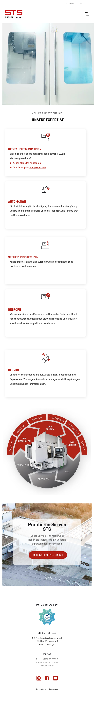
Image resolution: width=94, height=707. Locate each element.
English (82, 4)
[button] (87, 14)
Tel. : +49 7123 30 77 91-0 (47, 659)
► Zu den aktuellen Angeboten (25, 163)
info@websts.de (37, 167)
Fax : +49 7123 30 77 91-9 (47, 662)
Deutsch (69, 4)
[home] (13, 14)
